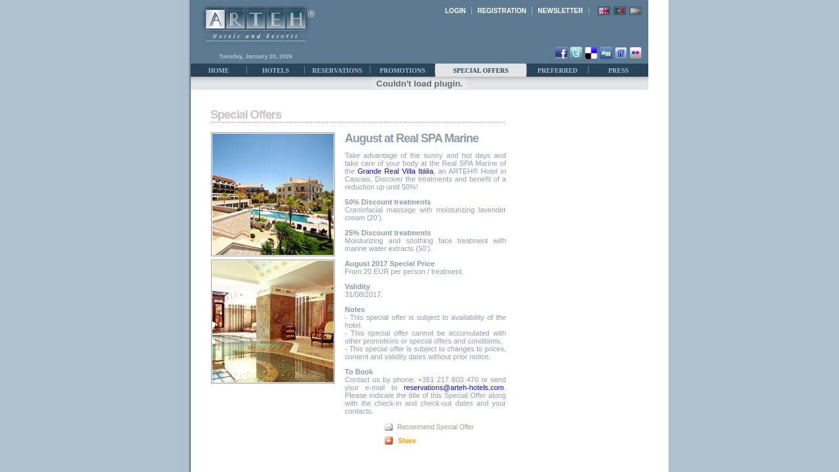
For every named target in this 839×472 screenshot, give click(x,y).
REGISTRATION (501, 10)
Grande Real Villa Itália (396, 171)
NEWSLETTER (560, 10)
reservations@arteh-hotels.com (454, 387)
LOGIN (455, 10)
